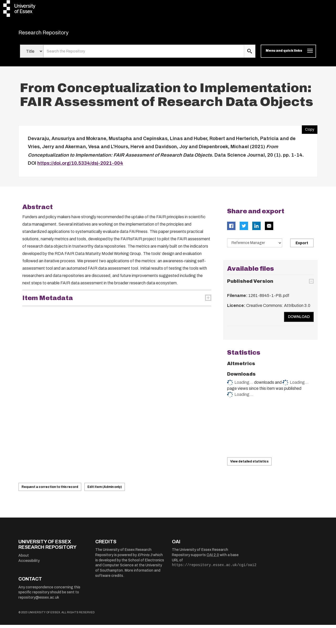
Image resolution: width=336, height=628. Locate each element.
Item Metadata (47, 301)
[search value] (143, 54)
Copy (308, 131)
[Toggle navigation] (288, 54)
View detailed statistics (249, 464)
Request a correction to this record (50, 490)
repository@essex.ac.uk (38, 601)
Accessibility (29, 564)
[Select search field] (31, 54)
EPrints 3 (145, 558)
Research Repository (55, 34)
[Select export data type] (254, 246)
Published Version (250, 284)
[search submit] (249, 54)
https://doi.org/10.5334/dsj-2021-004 (80, 166)
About (23, 559)
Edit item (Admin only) (104, 490)
